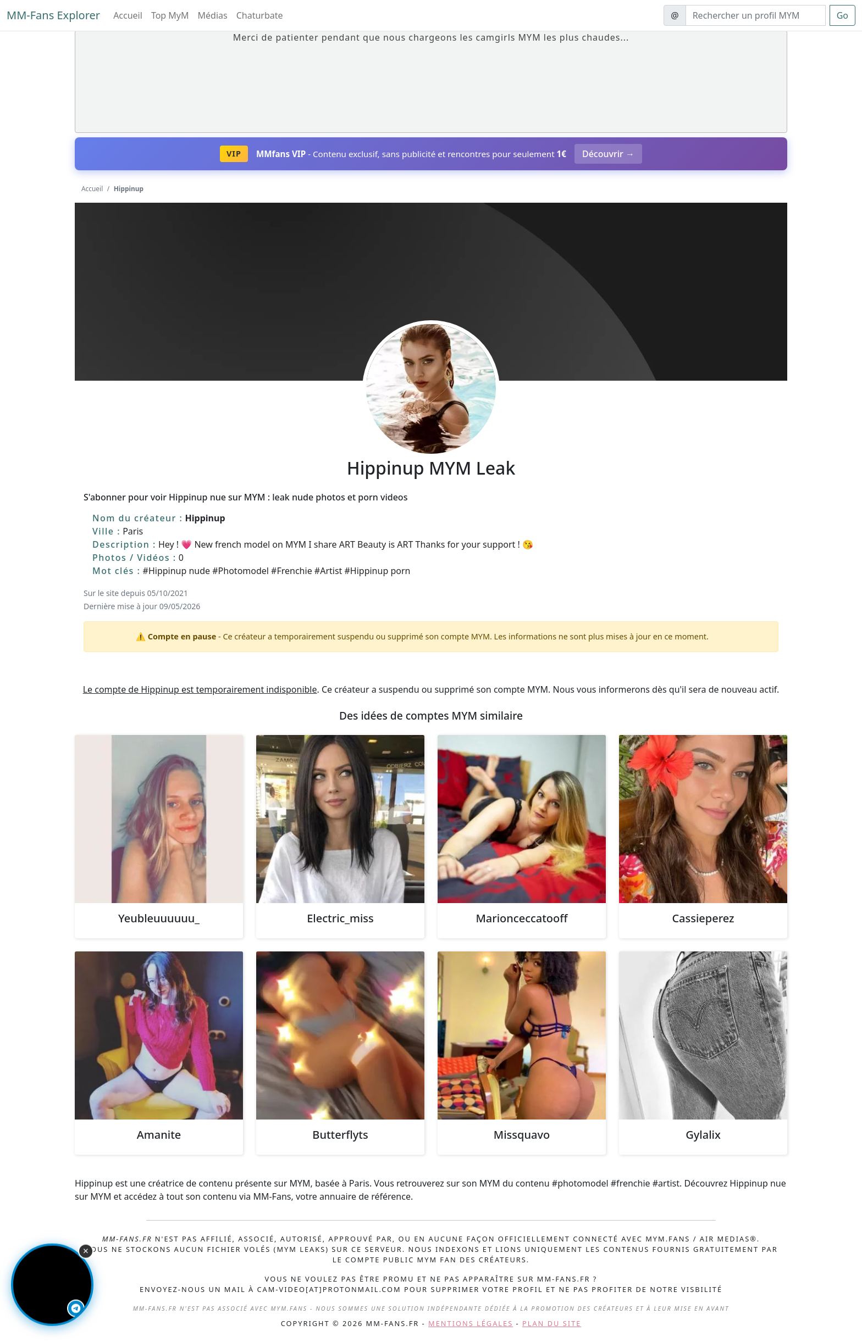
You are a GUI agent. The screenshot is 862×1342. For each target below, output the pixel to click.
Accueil (127, 15)
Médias (213, 15)
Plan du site (551, 1323)
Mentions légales (470, 1323)
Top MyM (170, 15)
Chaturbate (259, 15)
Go (842, 15)
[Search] (756, 15)
